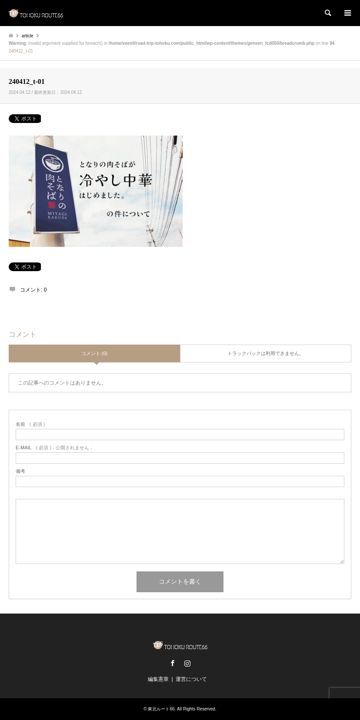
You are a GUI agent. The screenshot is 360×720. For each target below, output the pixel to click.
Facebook (173, 663)
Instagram (187, 663)
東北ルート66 (161, 709)
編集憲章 (158, 679)
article (27, 35)
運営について (191, 679)
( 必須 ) (30, 424)
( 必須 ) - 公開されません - (54, 447)
